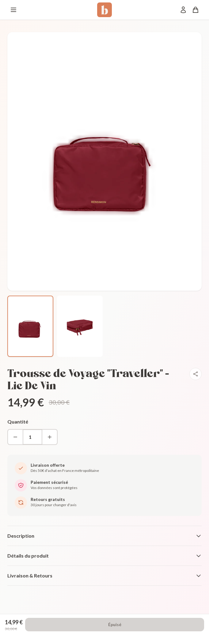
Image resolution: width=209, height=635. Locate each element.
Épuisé (114, 624)
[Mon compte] (183, 10)
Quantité (17, 421)
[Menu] (13, 10)
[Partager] (195, 374)
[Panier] (195, 10)
